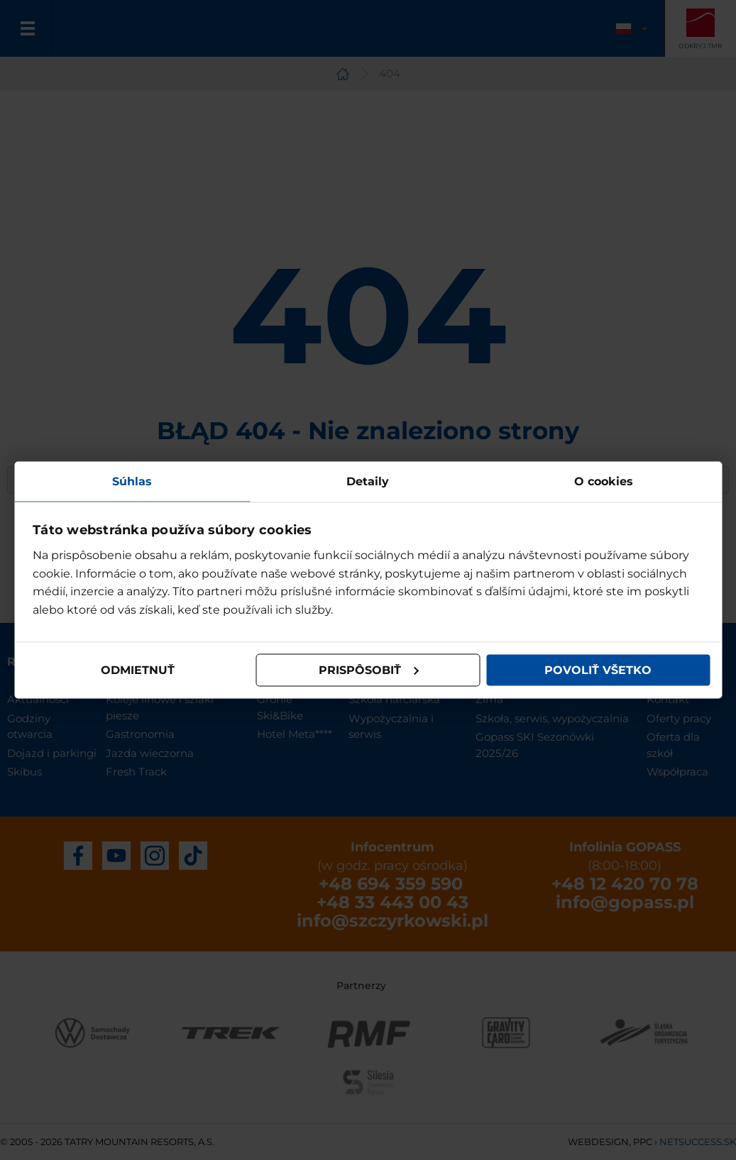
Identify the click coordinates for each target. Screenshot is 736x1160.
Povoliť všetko (598, 670)
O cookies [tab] (603, 480)
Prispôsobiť (369, 670)
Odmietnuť (138, 670)
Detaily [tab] (367, 480)
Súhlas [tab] (132, 480)
